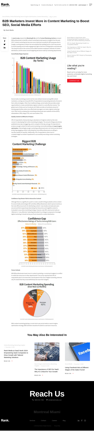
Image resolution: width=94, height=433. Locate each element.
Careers (54, 423)
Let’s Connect (82, 5)
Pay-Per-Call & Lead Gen (60, 5)
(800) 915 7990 (38, 402)
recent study (16, 38)
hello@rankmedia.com (54, 402)
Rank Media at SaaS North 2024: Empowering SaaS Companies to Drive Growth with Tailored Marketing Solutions (78, 39)
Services (32, 423)
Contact (43, 423)
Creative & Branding (46, 5)
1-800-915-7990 (73, 5)
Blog (64, 423)
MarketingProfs (31, 38)
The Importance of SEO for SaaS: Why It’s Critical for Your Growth (79, 48)
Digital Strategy (34, 5)
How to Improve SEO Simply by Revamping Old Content (79, 56)
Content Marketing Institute (49, 38)
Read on (8, 364)
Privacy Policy (57, 428)
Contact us (74, 81)
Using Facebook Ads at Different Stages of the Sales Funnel (79, 52)
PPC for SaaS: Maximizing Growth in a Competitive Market (78, 43)
